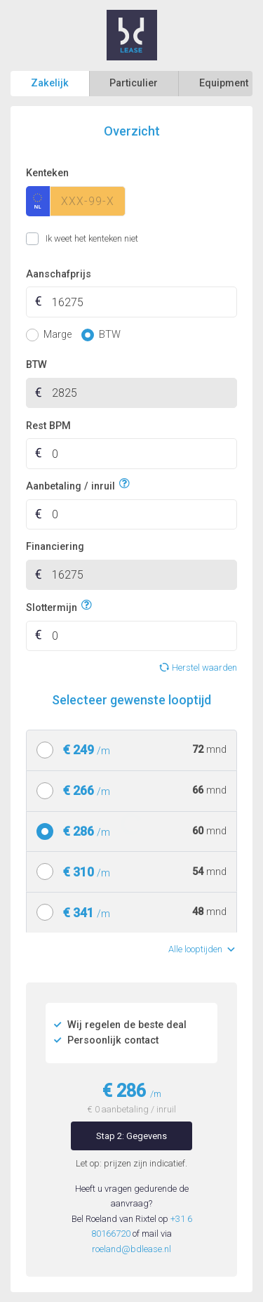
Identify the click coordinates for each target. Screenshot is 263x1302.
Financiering (55, 547)
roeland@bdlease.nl (131, 1249)
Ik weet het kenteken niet (43, 238)
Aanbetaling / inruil (70, 484)
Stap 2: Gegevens (131, 1136)
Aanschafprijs (58, 274)
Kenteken (47, 173)
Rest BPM (48, 426)
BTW (36, 365)
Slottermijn (51, 605)
